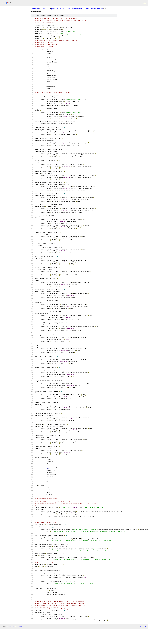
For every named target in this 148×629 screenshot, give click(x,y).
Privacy (15, 626)
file (67, 15)
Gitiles (10, 626)
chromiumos (45, 8)
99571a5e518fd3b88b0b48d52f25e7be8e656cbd (85, 8)
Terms (20, 626)
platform (54, 8)
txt (141, 626)
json (144, 626)
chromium (35, 8)
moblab (63, 8)
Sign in (144, 3)
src (107, 8)
